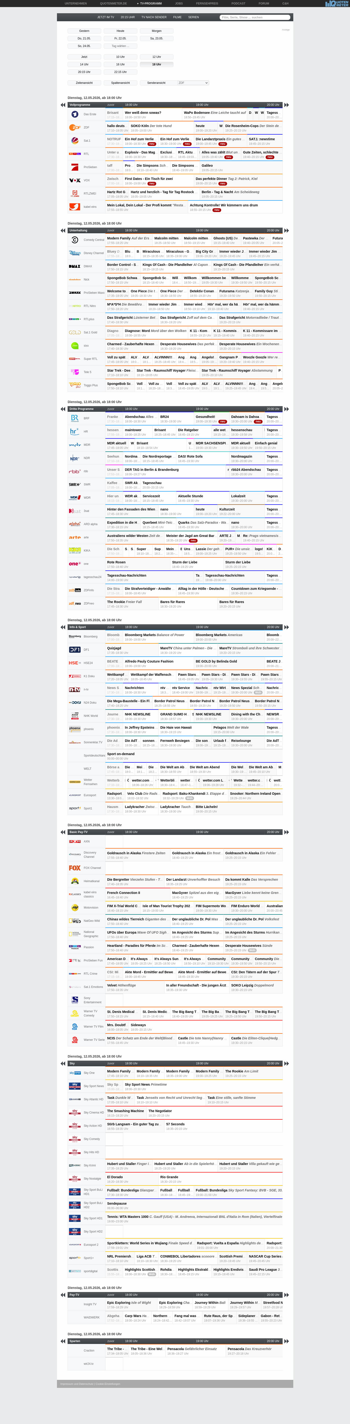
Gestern (84, 31)
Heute (120, 31)
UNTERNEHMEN (74, 3)
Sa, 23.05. (156, 38)
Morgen (157, 31)
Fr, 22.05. (120, 38)
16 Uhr (120, 64)
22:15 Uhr (120, 72)
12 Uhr (156, 57)
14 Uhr (84, 64)
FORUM (262, 3)
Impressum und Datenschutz (77, 1383)
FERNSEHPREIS (205, 3)
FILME (177, 17)
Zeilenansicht (84, 83)
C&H (284, 3)
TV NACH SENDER (154, 17)
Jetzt (84, 57)
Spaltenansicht (120, 83)
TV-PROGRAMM (149, 3)
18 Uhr (156, 64)
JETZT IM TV (105, 17)
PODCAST (237, 3)
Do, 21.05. (84, 38)
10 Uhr (120, 57)
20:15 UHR (128, 17)
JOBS (177, 3)
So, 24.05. (84, 46)
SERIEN (193, 17)
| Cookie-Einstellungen (107, 1383)
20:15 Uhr (84, 72)
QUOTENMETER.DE (112, 3)
